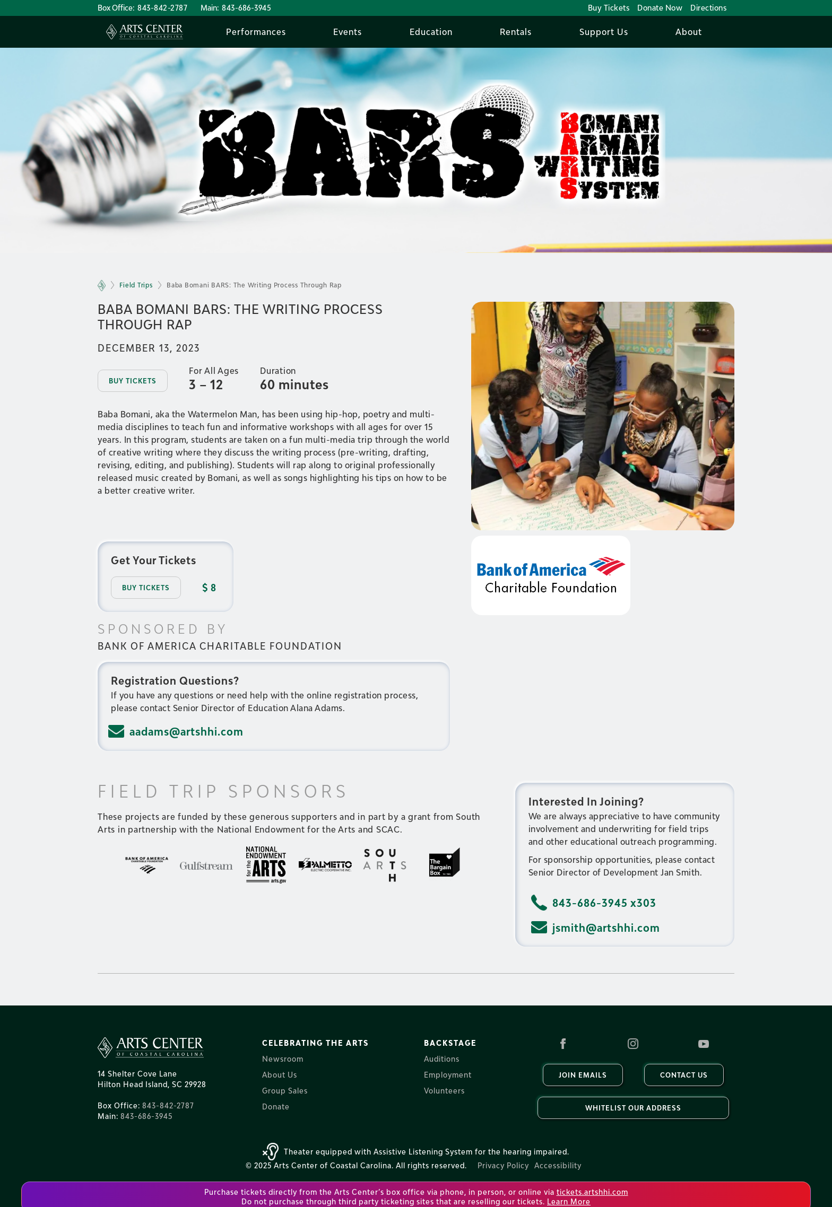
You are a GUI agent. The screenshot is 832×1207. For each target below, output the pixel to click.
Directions (708, 7)
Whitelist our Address (633, 1108)
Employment (448, 1074)
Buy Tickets (609, 7)
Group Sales (285, 1090)
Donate (276, 1106)
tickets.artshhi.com (592, 1191)
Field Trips (135, 285)
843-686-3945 (246, 7)
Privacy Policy (503, 1165)
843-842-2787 (162, 7)
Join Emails (583, 1075)
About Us (279, 1074)
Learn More (569, 1201)
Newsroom (283, 1058)
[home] (144, 31)
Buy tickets (133, 381)
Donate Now (659, 7)
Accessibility (558, 1165)
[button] (256, 31)
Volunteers (444, 1090)
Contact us (684, 1075)
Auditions (442, 1058)
